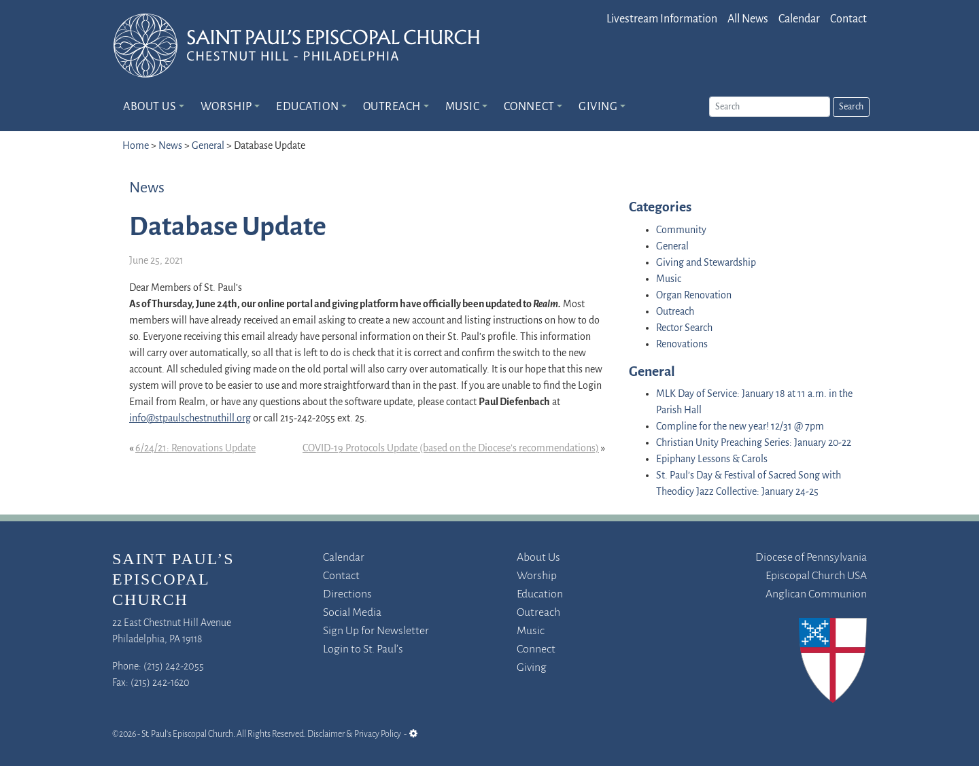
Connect (529, 107)
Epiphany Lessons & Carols (712, 459)
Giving (598, 107)
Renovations (682, 344)
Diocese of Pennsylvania (811, 557)
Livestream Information (661, 19)
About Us (149, 107)
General (208, 146)
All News (747, 19)
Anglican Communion (816, 594)
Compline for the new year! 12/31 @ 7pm (740, 426)
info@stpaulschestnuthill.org (190, 418)
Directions (347, 594)
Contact (848, 19)
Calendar (799, 19)
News (170, 146)
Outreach (392, 107)
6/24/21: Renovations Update (195, 448)
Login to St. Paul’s (363, 649)
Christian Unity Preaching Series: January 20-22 (753, 443)
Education (307, 107)
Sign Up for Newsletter (376, 631)
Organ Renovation (694, 295)
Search (851, 107)
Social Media (352, 612)
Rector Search (684, 328)
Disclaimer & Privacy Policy (354, 734)
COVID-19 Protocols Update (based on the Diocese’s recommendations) (451, 448)
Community (681, 230)
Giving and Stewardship (706, 263)
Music (462, 107)
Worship (226, 107)
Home (135, 146)
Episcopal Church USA (816, 576)
